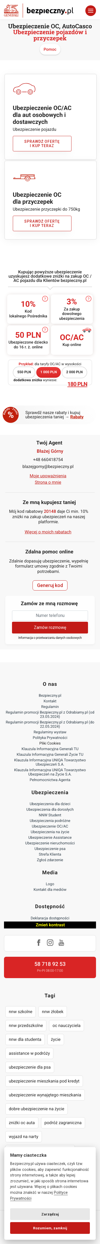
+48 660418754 (48, 459)
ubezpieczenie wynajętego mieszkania (45, 1094)
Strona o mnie (48, 482)
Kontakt (49, 701)
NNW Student (50, 815)
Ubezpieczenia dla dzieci (50, 804)
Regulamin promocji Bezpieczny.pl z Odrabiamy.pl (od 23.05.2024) (50, 714)
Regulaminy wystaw (50, 732)
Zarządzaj (50, 1214)
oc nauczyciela (67, 1025)
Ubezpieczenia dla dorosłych (50, 810)
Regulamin (50, 707)
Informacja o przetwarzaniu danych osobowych (50, 638)
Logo (50, 884)
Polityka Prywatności (50, 738)
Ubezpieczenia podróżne (50, 821)
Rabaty (77, 416)
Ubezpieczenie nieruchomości (50, 843)
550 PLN (24, 372)
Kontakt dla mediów (50, 890)
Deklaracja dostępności (50, 918)
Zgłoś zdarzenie (50, 860)
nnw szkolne (20, 1011)
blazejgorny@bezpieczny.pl (48, 466)
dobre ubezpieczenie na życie (36, 1108)
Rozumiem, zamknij (50, 1228)
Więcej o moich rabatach (48, 531)
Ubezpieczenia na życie (50, 832)
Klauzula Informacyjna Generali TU (50, 749)
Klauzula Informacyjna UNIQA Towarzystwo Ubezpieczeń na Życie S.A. (50, 772)
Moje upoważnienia (48, 475)
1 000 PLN (48, 372)
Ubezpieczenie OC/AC (50, 826)
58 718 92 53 (50, 964)
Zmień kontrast (50, 924)
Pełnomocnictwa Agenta (50, 780)
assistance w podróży (29, 1053)
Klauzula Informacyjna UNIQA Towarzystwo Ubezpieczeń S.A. (50, 762)
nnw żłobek (52, 1011)
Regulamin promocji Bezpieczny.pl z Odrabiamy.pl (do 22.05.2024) (50, 724)
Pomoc (50, 49)
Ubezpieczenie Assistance (50, 838)
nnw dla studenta (25, 1039)
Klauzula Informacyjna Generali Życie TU (50, 755)
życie (56, 1039)
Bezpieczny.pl (50, 696)
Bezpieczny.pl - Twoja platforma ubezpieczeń (38, 10)
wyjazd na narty (23, 1136)
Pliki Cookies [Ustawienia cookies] (50, 743)
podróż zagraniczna (63, 1122)
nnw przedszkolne (26, 1025)
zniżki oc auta (22, 1122)
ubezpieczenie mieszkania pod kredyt (44, 1081)
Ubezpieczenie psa (49, 849)
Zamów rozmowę (50, 627)
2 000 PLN (74, 372)
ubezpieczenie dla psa (30, 1067)
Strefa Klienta (50, 854)
